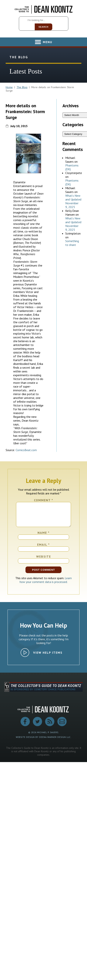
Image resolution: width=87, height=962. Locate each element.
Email (43, 549)
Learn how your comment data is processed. (46, 584)
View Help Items (47, 657)
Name (44, 537)
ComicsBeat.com (26, 450)
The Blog (22, 87)
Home (9, 87)
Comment (43, 500)
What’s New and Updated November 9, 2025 (73, 201)
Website (43, 561)
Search (43, 27)
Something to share (72, 243)
